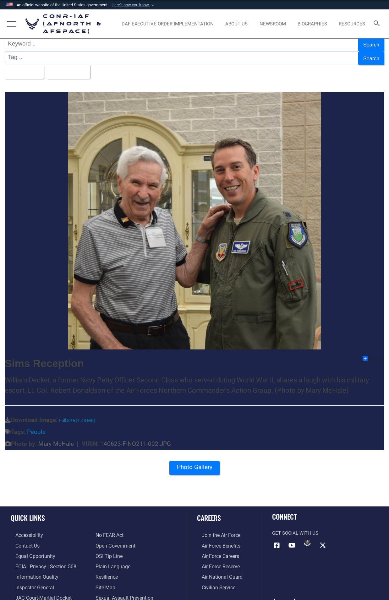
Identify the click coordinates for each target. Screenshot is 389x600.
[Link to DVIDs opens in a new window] (307, 537)
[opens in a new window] (167, 24)
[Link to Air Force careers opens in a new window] (215, 549)
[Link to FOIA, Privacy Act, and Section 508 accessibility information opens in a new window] (39, 559)
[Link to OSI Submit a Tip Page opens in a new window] (108, 549)
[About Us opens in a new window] (236, 24)
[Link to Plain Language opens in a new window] (111, 559)
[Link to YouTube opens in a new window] (292, 539)
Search (370, 43)
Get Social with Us (295, 527)
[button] (134, 5)
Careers (209, 511)
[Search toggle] (378, 24)
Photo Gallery (194, 463)
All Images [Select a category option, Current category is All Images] (24, 67)
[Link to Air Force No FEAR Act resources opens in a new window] (109, 529)
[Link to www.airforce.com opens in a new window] (215, 529)
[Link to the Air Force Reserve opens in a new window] (215, 559)
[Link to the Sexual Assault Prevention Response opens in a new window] (134, 589)
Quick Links (28, 511)
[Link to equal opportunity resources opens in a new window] (29, 549)
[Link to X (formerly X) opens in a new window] (322, 539)
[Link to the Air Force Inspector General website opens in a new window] (29, 579)
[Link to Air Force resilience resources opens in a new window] (106, 569)
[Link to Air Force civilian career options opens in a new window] (213, 579)
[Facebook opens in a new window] (277, 539)
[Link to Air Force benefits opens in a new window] (215, 539)
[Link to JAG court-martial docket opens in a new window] (38, 589)
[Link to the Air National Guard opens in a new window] (216, 569)
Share (373, 352)
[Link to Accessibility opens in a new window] (24, 529)
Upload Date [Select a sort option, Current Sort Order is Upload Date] (74, 67)
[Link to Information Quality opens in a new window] (31, 569)
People (36, 426)
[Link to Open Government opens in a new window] (114, 539)
